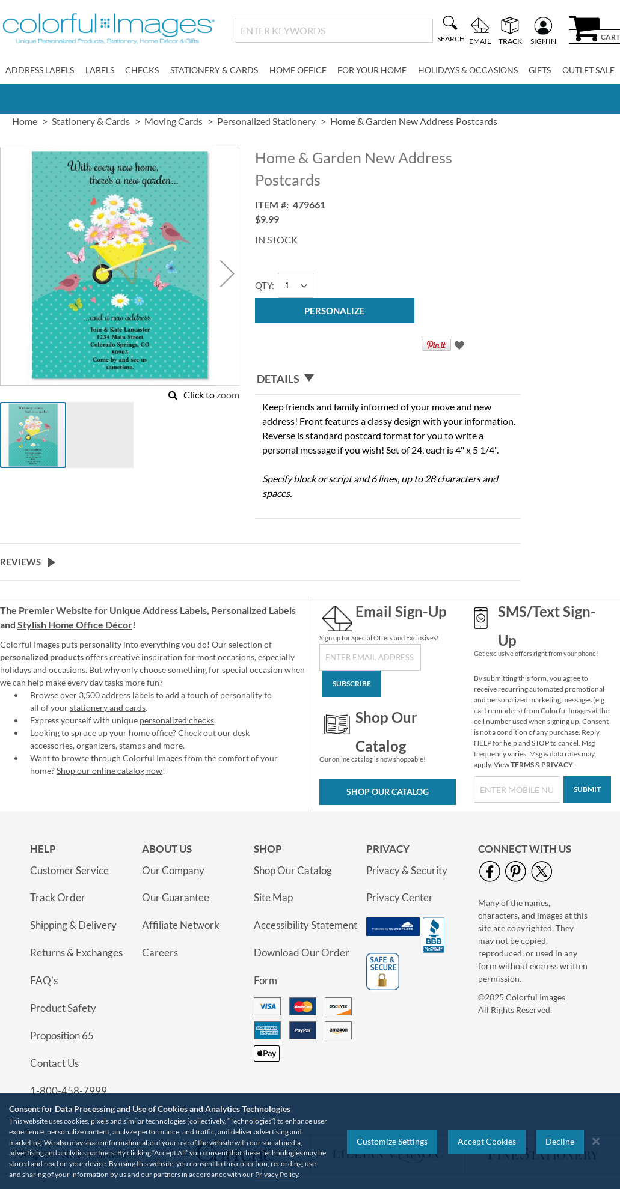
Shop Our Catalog (387, 791)
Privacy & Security (406, 870)
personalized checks (177, 720)
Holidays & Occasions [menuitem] (468, 70)
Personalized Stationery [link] (266, 121)
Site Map (273, 897)
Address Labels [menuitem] (39, 70)
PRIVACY (557, 764)
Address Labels (175, 610)
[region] (310, 1141)
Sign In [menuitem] (543, 41)
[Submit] (587, 789)
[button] (227, 274)
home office (151, 733)
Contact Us (54, 1063)
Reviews (20, 561)
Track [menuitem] (510, 41)
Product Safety (63, 1008)
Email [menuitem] (480, 41)
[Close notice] (596, 1141)
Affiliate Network (180, 925)
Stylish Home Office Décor (74, 624)
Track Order (57, 897)
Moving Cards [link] (173, 121)
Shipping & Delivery (73, 925)
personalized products (42, 657)
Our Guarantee (175, 897)
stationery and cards (108, 707)
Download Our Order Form (301, 966)
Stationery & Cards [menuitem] (214, 70)
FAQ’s (44, 980)
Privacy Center (399, 897)
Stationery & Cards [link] (91, 121)
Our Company (173, 870)
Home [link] (24, 121)
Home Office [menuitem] (298, 70)
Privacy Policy (276, 1174)
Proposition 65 (62, 1035)
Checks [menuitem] (142, 70)
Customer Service (69, 870)
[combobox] (334, 31)
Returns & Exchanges (76, 952)
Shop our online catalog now (109, 770)
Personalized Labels (253, 610)
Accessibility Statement (305, 925)
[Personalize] (334, 310)
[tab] (388, 379)
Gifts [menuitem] (540, 70)
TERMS (522, 764)
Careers (160, 952)
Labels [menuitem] (99, 70)
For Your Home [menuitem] (372, 70)
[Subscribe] (351, 684)
